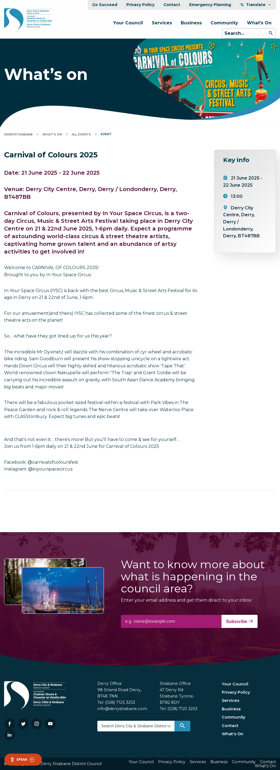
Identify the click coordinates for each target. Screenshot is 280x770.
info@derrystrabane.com (122, 708)
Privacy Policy (140, 4)
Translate (256, 4)
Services (162, 22)
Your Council (128, 22)
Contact (172, 4)
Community (224, 22)
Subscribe (239, 621)
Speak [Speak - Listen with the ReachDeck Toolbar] (22, 759)
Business (191, 22)
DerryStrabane (18, 134)
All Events (81, 134)
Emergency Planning (210, 4)
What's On (259, 22)
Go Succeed (104, 4)
